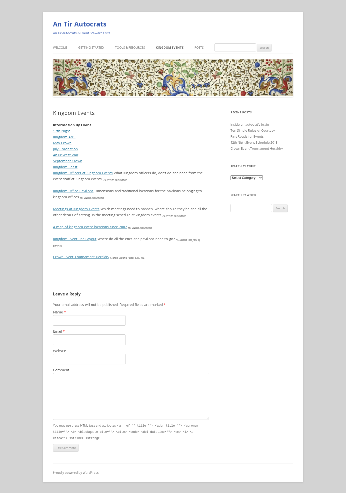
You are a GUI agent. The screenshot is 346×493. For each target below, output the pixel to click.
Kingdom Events (170, 47)
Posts (199, 47)
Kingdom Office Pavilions (73, 191)
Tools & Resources (130, 47)
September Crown (67, 161)
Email (59, 331)
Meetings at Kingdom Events (76, 209)
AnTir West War (65, 155)
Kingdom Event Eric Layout (74, 239)
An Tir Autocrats (79, 23)
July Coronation (65, 149)
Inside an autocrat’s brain (249, 124)
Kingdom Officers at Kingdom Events (83, 173)
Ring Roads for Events (247, 136)
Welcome (60, 47)
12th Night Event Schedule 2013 (254, 142)
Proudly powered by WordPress (75, 472)
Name (59, 312)
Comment (61, 370)
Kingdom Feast (65, 167)
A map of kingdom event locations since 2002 (90, 227)
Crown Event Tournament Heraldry (81, 256)
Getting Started (91, 47)
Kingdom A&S (64, 137)
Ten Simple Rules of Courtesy (252, 130)
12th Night (61, 131)
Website (59, 350)
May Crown (62, 143)
